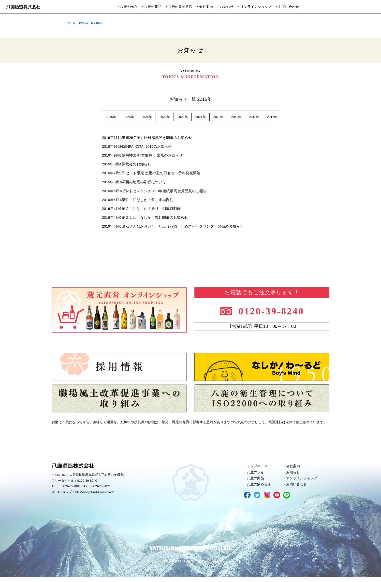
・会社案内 (204, 7)
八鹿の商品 (256, 482)
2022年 (182, 117)
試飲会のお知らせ (135, 165)
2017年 (272, 117)
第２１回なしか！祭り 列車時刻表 (150, 210)
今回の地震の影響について (142, 183)
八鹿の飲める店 (260, 489)
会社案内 (293, 469)
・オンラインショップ (254, 7)
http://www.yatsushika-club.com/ (97, 495)
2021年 (200, 117)
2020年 (218, 117)
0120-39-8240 (275, 312)
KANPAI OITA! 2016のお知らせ (146, 147)
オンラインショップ (303, 482)
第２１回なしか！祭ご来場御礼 (146, 201)
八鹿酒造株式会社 (23, 7)
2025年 (129, 117)
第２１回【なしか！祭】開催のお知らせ (153, 219)
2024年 (147, 117)
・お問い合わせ (287, 7)
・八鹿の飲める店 (178, 7)
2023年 (165, 117)
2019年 (236, 117)
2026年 (111, 117)
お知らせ (293, 475)
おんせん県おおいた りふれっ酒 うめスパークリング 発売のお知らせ (181, 228)
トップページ (258, 469)
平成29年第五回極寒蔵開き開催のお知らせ (155, 137)
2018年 (254, 117)
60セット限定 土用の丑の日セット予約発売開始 (160, 174)
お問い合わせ (297, 489)
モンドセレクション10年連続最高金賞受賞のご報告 (163, 192)
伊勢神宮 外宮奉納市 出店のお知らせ (151, 156)
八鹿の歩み (256, 475)
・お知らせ (225, 7)
